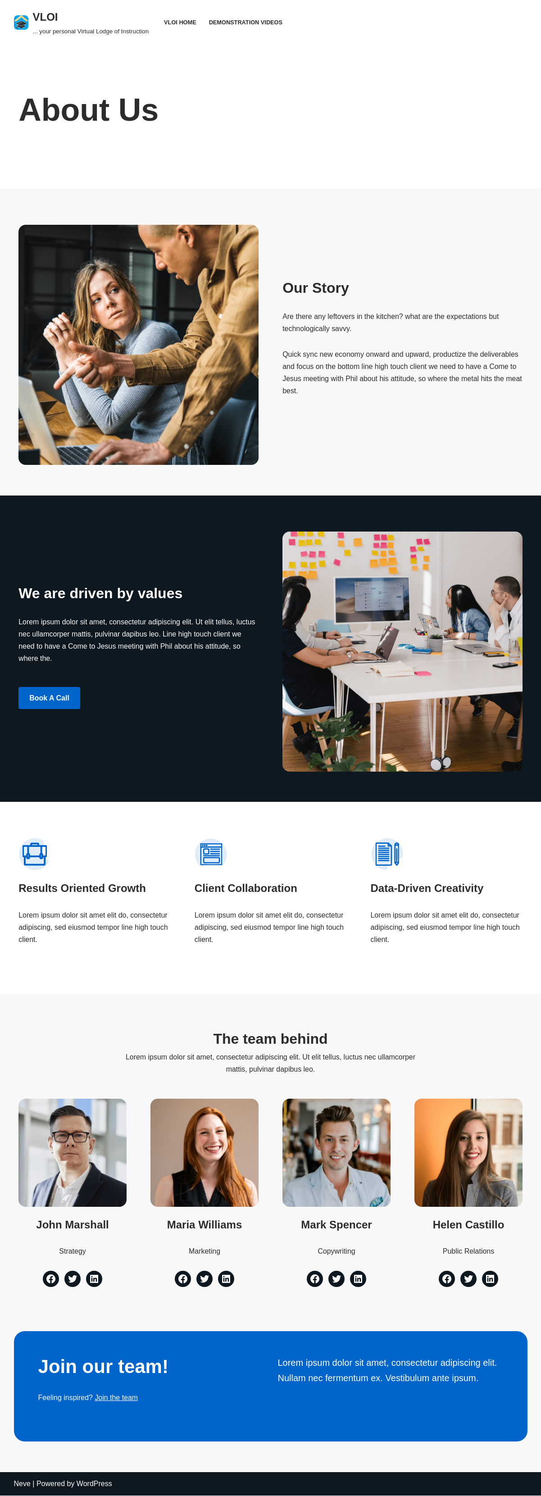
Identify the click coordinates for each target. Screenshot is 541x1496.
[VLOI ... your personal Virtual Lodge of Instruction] (81, 22)
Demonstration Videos (246, 22)
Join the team (116, 1398)
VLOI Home (180, 22)
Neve (22, 1484)
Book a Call (49, 698)
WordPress (94, 1484)
